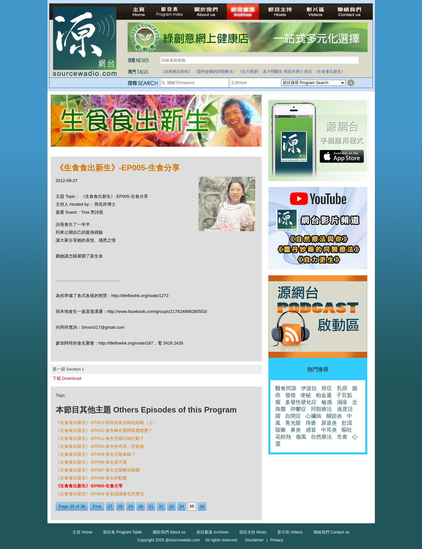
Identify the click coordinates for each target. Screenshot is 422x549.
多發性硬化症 (301, 402)
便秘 (305, 395)
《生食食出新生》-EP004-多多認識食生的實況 (100, 493)
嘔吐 (347, 430)
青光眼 (293, 423)
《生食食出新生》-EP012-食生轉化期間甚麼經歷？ (104, 430)
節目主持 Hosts (252, 532)
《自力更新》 (249, 71)
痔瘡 (311, 423)
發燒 (290, 395)
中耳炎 (329, 430)
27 (110, 506)
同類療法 (321, 409)
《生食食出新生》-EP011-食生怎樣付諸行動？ (100, 438)
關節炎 (334, 416)
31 (151, 506)
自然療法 (321, 437)
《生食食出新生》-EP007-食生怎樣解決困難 (98, 470)
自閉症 (293, 416)
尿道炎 (329, 423)
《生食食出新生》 (329, 71)
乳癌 (342, 388)
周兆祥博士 (293, 71)
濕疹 (342, 402)
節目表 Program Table (122, 532)
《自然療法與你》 (176, 71)
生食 (342, 437)
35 (192, 506)
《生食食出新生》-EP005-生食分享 (89, 485)
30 (140, 506)
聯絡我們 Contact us (331, 532)
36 (202, 506)
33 (171, 506)
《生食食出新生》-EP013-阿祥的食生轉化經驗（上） (106, 422)
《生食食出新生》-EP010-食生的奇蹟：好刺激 (100, 446)
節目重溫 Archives (212, 532)
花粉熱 (283, 437)
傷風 (301, 437)
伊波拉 (309, 388)
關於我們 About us (169, 532)
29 (130, 506)
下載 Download (66, 378)
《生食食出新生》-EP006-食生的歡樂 (91, 477)
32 (161, 506)
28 (120, 506)
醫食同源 (285, 388)
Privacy (276, 540)
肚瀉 (347, 423)
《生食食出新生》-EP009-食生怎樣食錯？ (96, 454)
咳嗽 (280, 430)
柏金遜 (324, 395)
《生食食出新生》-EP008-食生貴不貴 (91, 462)
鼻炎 (295, 430)
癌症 (308, 71)
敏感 (326, 402)
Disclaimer (254, 540)
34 (181, 506)
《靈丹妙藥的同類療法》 (215, 71)
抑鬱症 (298, 409)
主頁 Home (82, 532)
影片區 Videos (290, 532)
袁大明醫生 (273, 71)
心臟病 (313, 416)
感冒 (311, 430)
